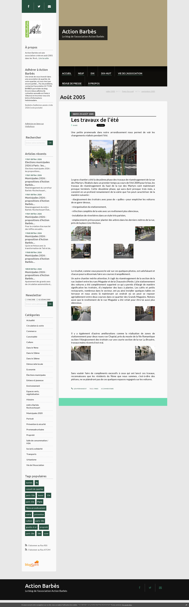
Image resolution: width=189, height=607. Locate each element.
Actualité (30, 320)
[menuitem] (67, 71)
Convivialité (31, 336)
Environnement (33, 386)
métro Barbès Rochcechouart (33, 406)
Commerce (31, 331)
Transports (31, 454)
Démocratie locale (34, 364)
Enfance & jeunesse (34, 380)
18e (39, 533)
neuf (81, 73)
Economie (30, 369)
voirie (28, 514)
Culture (29, 342)
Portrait (30, 418)
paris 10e (30, 501)
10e (48, 495)
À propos (94, 83)
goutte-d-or (31, 527)
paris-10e (30, 495)
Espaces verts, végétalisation (32, 392)
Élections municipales (36, 375)
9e (37, 482)
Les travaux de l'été (95, 120)
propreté (44, 527)
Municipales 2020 (34, 413)
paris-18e (39, 521)
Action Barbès (79, 31)
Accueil (66, 73)
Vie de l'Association (35, 465)
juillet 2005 (110, 91)
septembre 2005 (148, 91)
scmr (46, 533)
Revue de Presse (72, 83)
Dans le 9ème (32, 347)
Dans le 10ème (33, 353)
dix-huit (106, 73)
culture (29, 521)
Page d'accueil (128, 91)
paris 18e (30, 533)
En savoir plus (127, 605)
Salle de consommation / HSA (37, 441)
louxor (41, 495)
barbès (29, 482)
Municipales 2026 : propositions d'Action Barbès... (37, 181)
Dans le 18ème (33, 358)
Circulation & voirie (35, 325)
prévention (39, 514)
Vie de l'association (130, 73)
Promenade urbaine (35, 429)
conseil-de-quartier (34, 489)
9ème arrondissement (35, 508)
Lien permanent (79, 389)
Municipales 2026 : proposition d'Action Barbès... (36, 239)
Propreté (30, 435)
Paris (39, 501)
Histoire (30, 399)
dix (92, 73)
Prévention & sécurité (36, 424)
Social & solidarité (34, 448)
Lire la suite (44, 58)
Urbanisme (31, 459)
